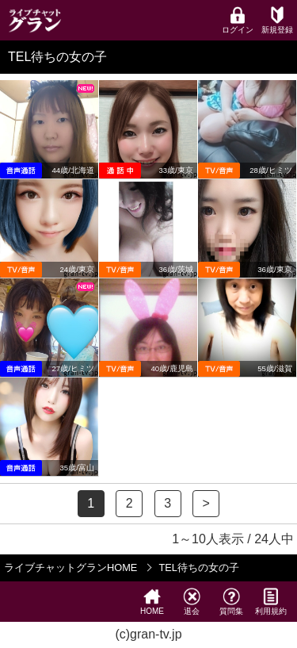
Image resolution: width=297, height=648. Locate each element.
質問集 (231, 601)
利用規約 (271, 601)
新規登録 (277, 20)
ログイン (237, 20)
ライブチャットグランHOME (70, 567)
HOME (152, 601)
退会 (191, 601)
